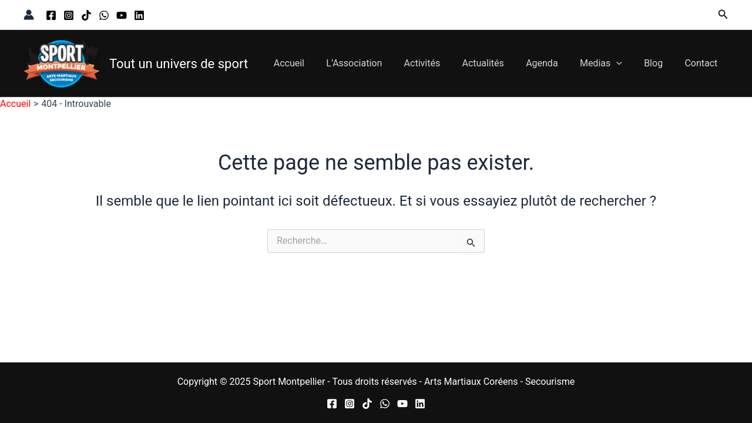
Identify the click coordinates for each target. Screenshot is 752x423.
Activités (439, 63)
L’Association (374, 63)
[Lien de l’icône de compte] (29, 14)
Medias (609, 63)
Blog (658, 63)
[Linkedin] (139, 15)
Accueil (312, 63)
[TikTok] (86, 15)
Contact (702, 63)
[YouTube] (121, 15)
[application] (624, 63)
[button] (723, 14)
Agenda (553, 63)
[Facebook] (51, 15)
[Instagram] (68, 15)
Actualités (497, 63)
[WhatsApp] (104, 15)
